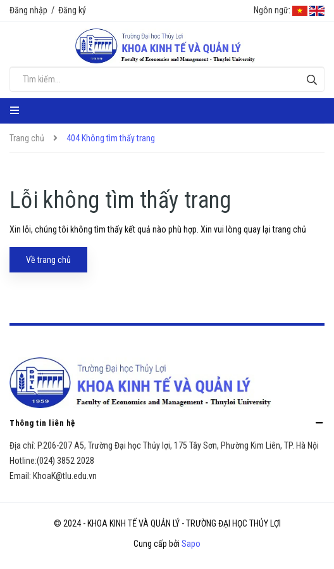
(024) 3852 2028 (65, 461)
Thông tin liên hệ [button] (167, 422)
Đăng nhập (28, 10)
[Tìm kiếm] (312, 80)
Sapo (191, 544)
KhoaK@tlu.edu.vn (65, 476)
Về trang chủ (48, 260)
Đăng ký (72, 10)
